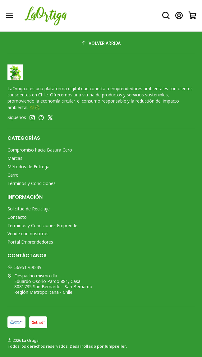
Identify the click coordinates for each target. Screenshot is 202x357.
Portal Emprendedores (30, 242)
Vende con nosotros (27, 233)
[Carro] (192, 15)
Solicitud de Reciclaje (28, 209)
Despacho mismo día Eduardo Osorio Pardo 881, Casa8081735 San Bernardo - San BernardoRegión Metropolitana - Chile (49, 284)
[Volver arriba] (101, 43)
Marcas (14, 158)
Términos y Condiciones (31, 183)
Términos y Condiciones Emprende (42, 225)
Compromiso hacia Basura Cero (39, 150)
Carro (13, 175)
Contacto (17, 217)
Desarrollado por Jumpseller (98, 346)
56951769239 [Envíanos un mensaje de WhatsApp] (24, 267)
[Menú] (9, 15)
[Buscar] (166, 15)
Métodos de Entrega (28, 167)
